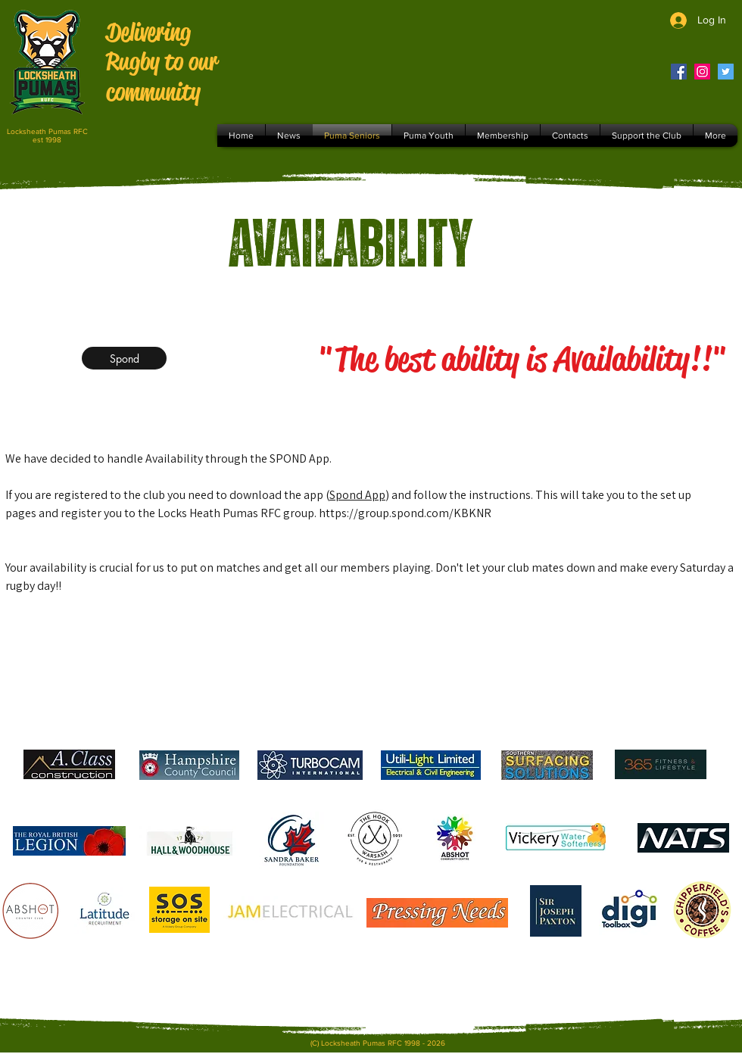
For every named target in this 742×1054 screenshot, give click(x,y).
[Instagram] (702, 72)
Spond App (357, 495)
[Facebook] (679, 72)
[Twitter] (726, 72)
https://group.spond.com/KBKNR (405, 513)
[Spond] (124, 358)
